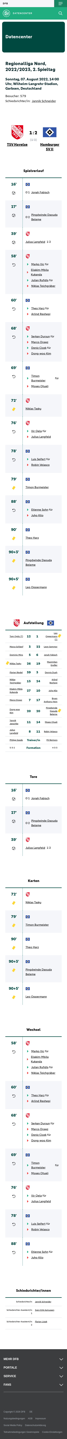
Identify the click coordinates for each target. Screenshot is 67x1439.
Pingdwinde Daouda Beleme (44, 217)
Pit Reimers (51, 740)
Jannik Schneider (44, 101)
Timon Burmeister (38, 378)
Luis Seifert (38, 459)
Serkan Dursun (40, 336)
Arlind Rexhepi (40, 314)
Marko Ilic (37, 264)
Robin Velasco (40, 464)
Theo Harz (37, 308)
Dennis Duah (51, 673)
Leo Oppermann (36, 587)
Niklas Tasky (33, 408)
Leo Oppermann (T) (51, 636)
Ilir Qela (36, 431)
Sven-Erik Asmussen (44, 1310)
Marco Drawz (39, 342)
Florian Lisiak (41, 1322)
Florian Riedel (16, 673)
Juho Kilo (37, 515)
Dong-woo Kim (41, 353)
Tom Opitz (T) (16, 636)
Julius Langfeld (35, 241)
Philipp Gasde (16, 740)
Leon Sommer (50, 647)
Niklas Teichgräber (43, 286)
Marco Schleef (16, 647)
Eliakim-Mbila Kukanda (40, 272)
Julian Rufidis (39, 280)
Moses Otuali (39, 386)
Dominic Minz (16, 655)
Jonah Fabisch (40, 192)
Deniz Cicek (38, 347)
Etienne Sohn (39, 509)
